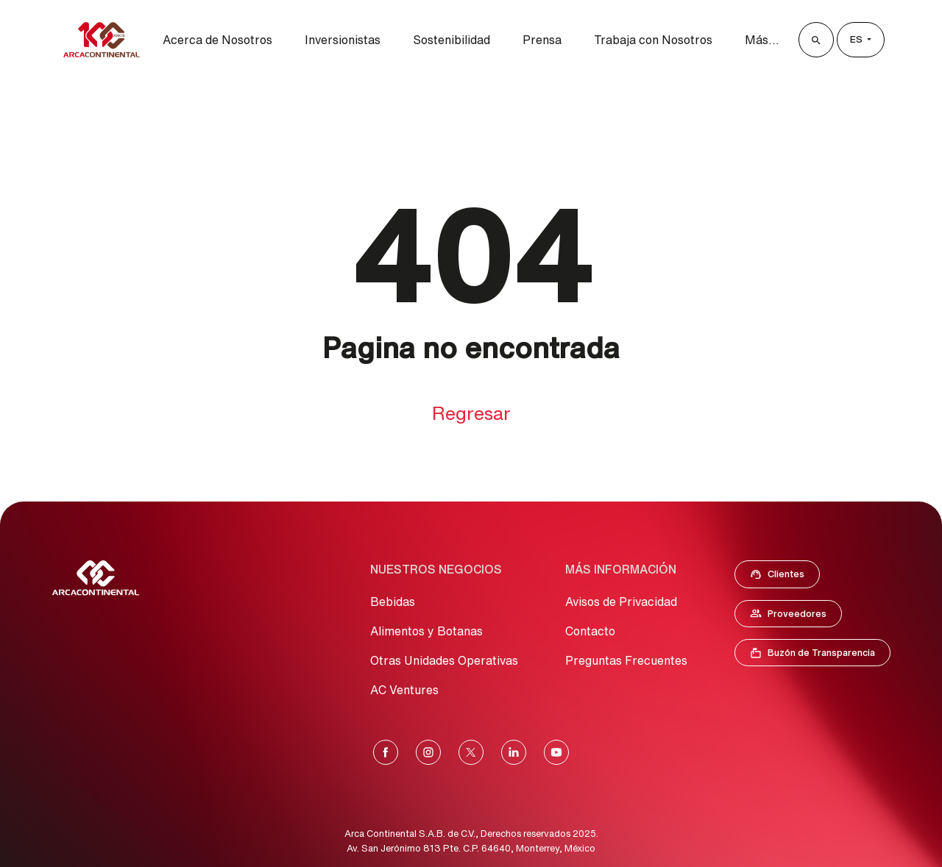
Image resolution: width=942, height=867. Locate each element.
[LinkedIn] (513, 752)
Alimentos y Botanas (426, 631)
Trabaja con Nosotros (653, 40)
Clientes (781, 577)
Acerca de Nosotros (217, 40)
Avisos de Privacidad (621, 601)
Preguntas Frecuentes (626, 660)
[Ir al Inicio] (96, 578)
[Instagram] (428, 752)
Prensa (542, 40)
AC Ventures (404, 690)
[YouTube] (556, 752)
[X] (471, 752)
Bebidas (392, 601)
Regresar (471, 413)
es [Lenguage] (857, 39)
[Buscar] (816, 39)
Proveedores (795, 616)
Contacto (590, 631)
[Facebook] (385, 752)
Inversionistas (342, 40)
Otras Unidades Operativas (444, 660)
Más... (762, 40)
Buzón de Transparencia (819, 656)
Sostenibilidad (451, 40)
